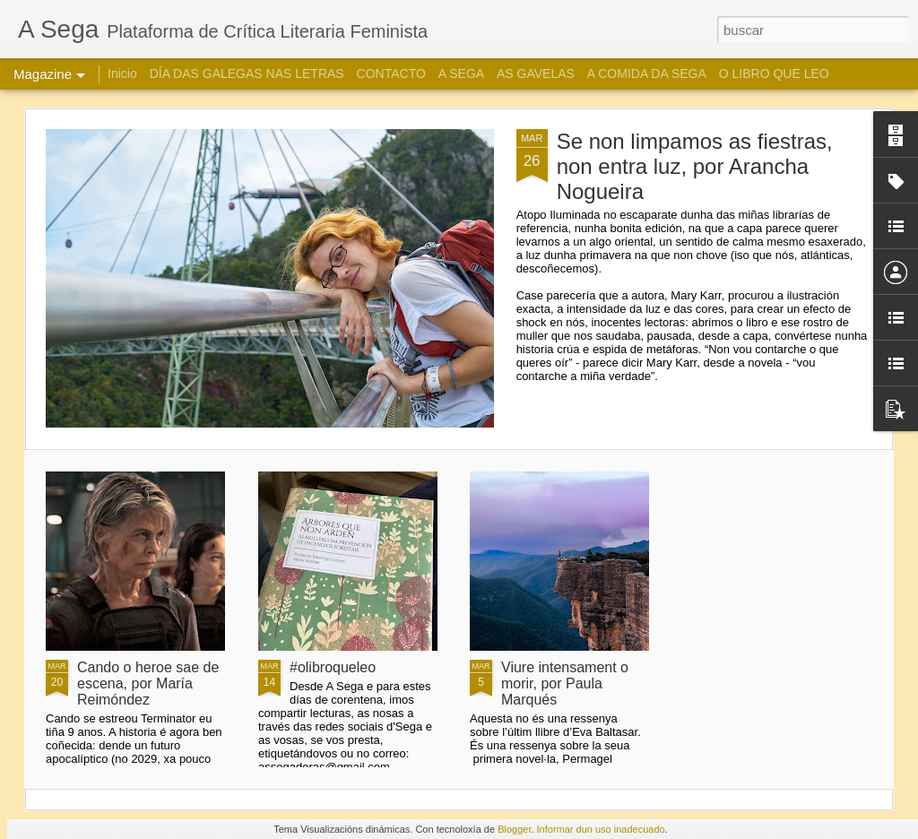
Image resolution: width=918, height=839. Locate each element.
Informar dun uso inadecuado (601, 829)
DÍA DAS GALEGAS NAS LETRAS (247, 73)
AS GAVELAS (536, 73)
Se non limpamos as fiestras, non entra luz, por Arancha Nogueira (695, 166)
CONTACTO (391, 73)
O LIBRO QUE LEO (774, 73)
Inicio (122, 73)
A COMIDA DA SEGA (646, 73)
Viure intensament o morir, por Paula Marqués (564, 683)
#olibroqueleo (333, 667)
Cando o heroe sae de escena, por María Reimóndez (148, 683)
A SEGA (461, 73)
